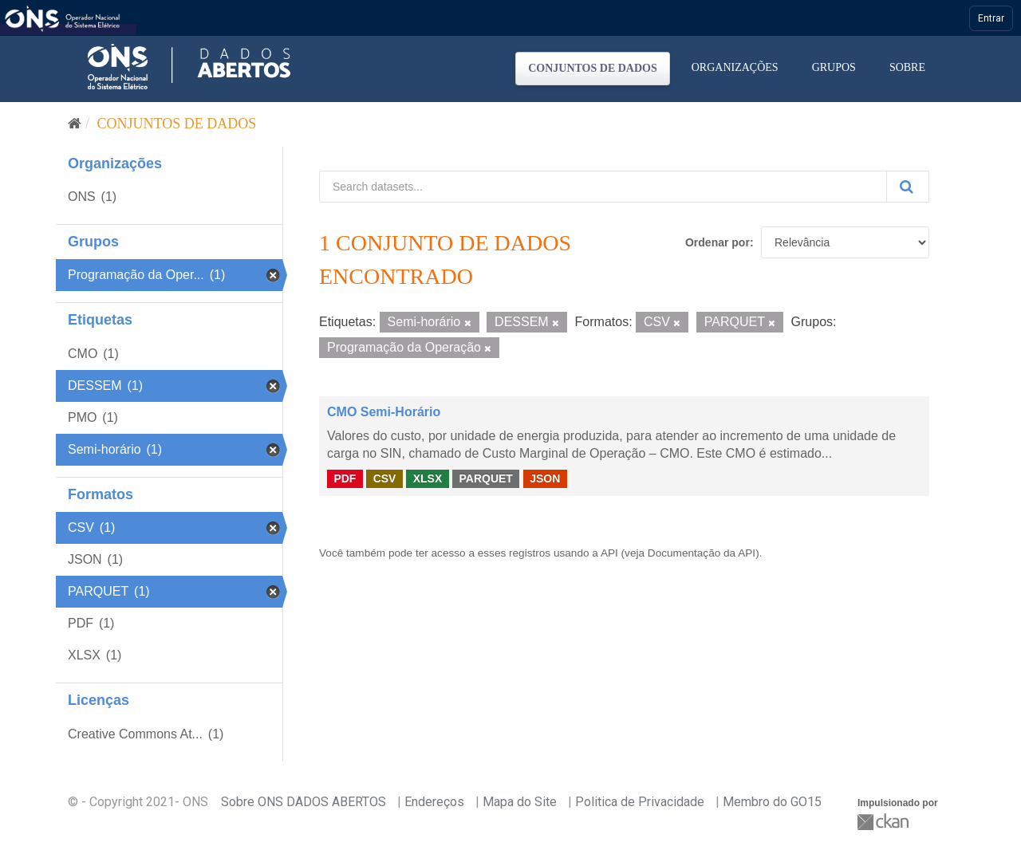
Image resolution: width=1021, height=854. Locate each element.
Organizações (735, 67)
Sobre (907, 67)
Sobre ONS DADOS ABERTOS (303, 801)
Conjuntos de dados (592, 68)
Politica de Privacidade (639, 801)
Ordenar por (717, 242)
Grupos (834, 67)
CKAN (884, 821)
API (609, 553)
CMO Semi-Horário (383, 412)
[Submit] (907, 187)
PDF (344, 478)
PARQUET (485, 478)
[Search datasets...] (603, 187)
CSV (384, 478)
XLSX (428, 478)
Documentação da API (701, 553)
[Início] (74, 124)
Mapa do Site (520, 801)
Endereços (434, 801)
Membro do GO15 (772, 801)
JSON (545, 478)
